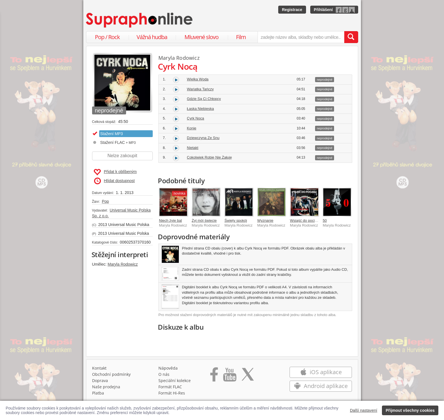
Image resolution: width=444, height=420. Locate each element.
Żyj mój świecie (204, 220)
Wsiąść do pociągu (305, 220)
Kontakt (99, 368)
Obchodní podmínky (111, 374)
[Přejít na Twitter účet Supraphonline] (248, 376)
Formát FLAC (170, 386)
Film (241, 37)
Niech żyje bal (170, 220)
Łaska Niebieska (200, 108)
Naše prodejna (106, 386)
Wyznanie (265, 220)
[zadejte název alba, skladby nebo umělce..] (301, 37)
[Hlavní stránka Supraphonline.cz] (139, 20)
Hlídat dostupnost (114, 181)
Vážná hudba (152, 37)
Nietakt (192, 148)
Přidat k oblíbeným (115, 172)
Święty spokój (235, 220)
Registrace (292, 9)
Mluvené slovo (201, 37)
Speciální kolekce (174, 380)
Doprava (100, 380)
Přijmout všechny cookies (410, 410)
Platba (98, 393)
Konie (191, 128)
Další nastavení (363, 410)
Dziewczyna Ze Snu (203, 138)
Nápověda (168, 368)
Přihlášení (323, 9)
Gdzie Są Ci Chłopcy (204, 99)
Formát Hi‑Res (171, 393)
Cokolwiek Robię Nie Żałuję (209, 157)
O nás (163, 374)
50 (325, 220)
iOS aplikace (321, 372)
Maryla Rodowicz (123, 264)
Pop (105, 201)
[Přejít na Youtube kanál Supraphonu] (229, 376)
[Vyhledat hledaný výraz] (351, 37)
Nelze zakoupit (122, 155)
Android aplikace (321, 386)
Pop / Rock (107, 37)
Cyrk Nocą (195, 118)
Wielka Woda (198, 79)
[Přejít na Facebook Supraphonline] (214, 376)
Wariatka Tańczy (200, 89)
